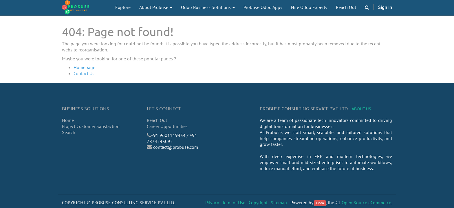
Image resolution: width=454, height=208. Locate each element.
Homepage (84, 67)
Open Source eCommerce (366, 202)
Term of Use (233, 202)
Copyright (258, 202)
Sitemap (279, 202)
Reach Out (157, 120)
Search (68, 132)
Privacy (212, 202)
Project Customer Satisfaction (91, 126)
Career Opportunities (167, 126)
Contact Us (84, 73)
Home (68, 120)
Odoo (320, 203)
